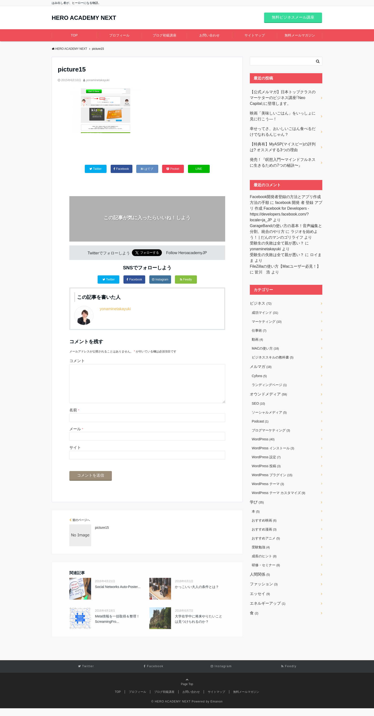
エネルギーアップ (267, 603)
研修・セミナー (266, 565)
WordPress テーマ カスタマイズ (278, 493)
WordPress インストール (273, 448)
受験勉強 (261, 547)
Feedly (186, 279)
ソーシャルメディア (269, 412)
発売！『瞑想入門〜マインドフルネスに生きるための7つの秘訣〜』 (283, 162)
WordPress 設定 (266, 457)
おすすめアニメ (266, 538)
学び (257, 502)
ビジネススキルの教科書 (273, 357)
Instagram (160, 279)
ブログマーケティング (271, 430)
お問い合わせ (209, 35)
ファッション (264, 584)
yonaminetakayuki (97, 80)
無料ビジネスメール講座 (293, 17)
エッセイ (260, 594)
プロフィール (119, 35)
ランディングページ (269, 385)
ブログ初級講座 (164, 35)
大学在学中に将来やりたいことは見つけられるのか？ (198, 626)
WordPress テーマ (268, 484)
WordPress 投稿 (266, 466)
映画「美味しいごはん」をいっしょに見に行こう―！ (283, 116)
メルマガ (261, 367)
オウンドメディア (268, 394)
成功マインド (265, 313)
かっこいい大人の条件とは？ (197, 594)
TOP (74, 35)
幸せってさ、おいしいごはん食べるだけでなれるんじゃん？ (283, 131)
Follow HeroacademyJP (186, 253)
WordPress (263, 439)
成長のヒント (264, 556)
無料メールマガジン (300, 35)
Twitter (108, 279)
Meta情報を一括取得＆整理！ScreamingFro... (117, 626)
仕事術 (259, 330)
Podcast (260, 421)
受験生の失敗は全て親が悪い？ (277, 243)
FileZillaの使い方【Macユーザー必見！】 (285, 266)
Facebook (134, 279)
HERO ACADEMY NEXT (84, 18)
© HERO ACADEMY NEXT (171, 709)
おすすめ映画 (264, 520)
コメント (77, 361)
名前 (74, 418)
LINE (199, 169)
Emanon (216, 709)
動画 (257, 339)
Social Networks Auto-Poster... (117, 594)
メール (76, 437)
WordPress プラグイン (272, 475)
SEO (258, 403)
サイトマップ (255, 35)
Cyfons (259, 376)
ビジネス (261, 303)
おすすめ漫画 (264, 529)
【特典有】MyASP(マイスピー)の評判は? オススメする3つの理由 (283, 147)
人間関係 (260, 574)
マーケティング (266, 321)
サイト (75, 455)
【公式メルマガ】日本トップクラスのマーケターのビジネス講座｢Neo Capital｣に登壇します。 (283, 98)
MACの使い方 (265, 348)
